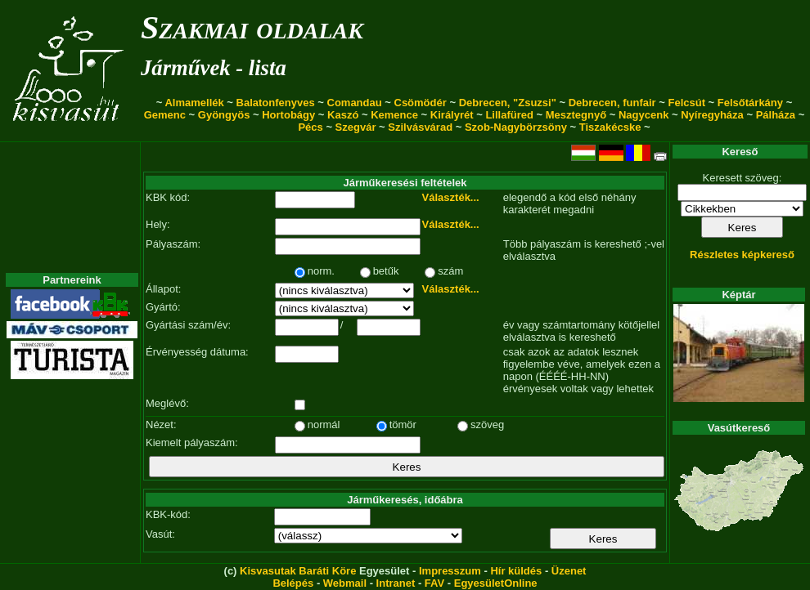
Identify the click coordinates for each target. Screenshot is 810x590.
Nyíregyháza (712, 115)
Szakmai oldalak (252, 27)
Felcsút (686, 102)
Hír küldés (516, 571)
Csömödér (420, 102)
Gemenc (165, 115)
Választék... (450, 197)
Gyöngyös (224, 115)
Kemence (394, 115)
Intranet (396, 583)
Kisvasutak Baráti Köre (298, 571)
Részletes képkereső (742, 254)
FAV (434, 583)
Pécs (310, 127)
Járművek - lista (213, 68)
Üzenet (569, 571)
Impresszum (450, 571)
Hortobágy (288, 115)
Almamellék (193, 102)
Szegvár (355, 127)
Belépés (292, 583)
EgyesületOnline (496, 583)
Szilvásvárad (420, 127)
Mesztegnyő (576, 115)
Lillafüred (509, 115)
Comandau (354, 102)
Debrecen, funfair (612, 102)
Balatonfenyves (275, 102)
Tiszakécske (610, 127)
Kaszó (342, 115)
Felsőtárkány (750, 102)
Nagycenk (643, 115)
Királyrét (452, 115)
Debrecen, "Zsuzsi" (507, 102)
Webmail (345, 583)
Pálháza (775, 115)
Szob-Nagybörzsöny (516, 127)
